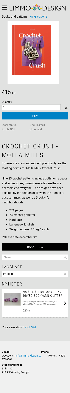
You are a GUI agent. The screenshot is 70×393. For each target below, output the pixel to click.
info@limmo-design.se (28, 355)
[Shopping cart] (35, 247)
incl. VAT (30, 327)
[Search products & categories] (35, 257)
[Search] (65, 257)
